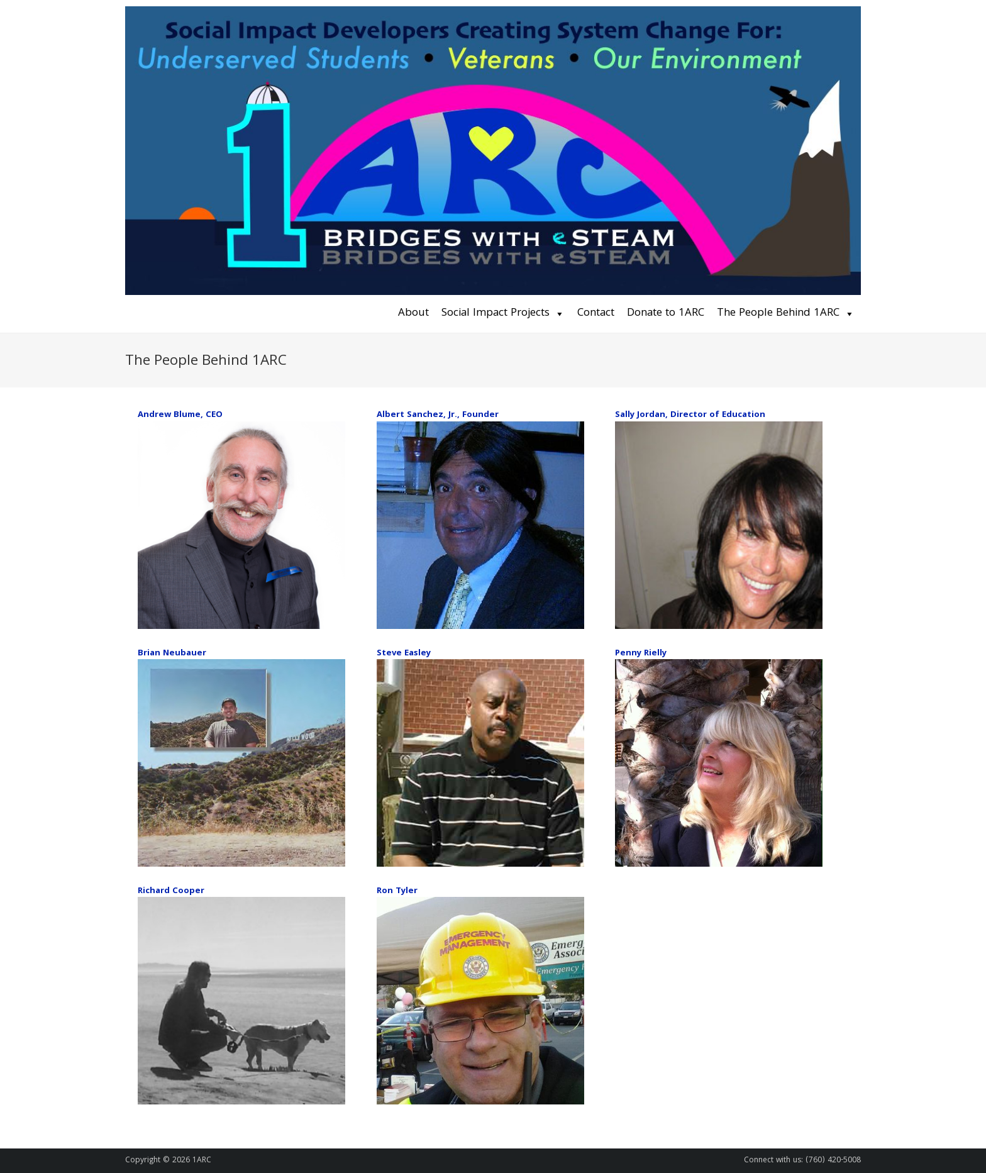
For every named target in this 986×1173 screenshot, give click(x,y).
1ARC (201, 1160)
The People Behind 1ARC (778, 313)
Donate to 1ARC (665, 313)
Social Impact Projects (495, 313)
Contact (595, 313)
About (413, 313)
